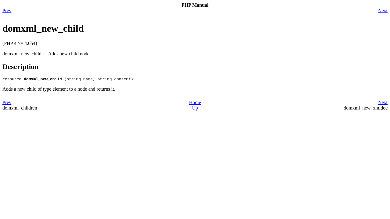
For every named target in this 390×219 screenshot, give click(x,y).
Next (383, 10)
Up (195, 108)
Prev (6, 10)
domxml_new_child (43, 28)
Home (195, 103)
